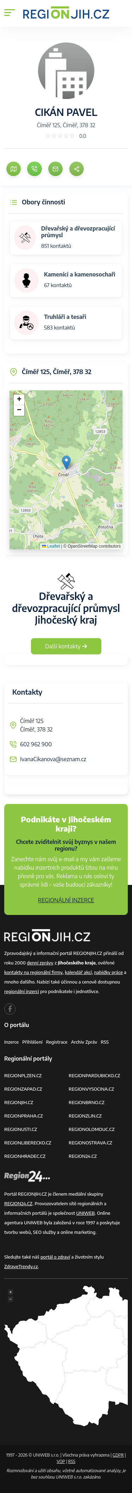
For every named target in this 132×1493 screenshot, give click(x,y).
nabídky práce (108, 972)
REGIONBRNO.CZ (87, 1102)
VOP (61, 1461)
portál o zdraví (55, 1257)
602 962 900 (36, 744)
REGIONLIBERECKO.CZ (27, 1142)
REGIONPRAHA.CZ (23, 1116)
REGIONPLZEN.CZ (23, 1075)
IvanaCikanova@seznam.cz (53, 759)
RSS (105, 1042)
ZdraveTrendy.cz (21, 1266)
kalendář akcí (78, 972)
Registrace (57, 1042)
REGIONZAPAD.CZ (23, 1089)
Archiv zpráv (84, 1042)
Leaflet (51, 546)
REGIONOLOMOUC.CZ (92, 1129)
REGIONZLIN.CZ (85, 1116)
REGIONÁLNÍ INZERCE (66, 900)
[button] (66, 462)
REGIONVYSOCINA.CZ (91, 1089)
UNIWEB (85, 1213)
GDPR (118, 1455)
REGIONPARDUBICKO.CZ (94, 1075)
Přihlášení (32, 1042)
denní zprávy (40, 963)
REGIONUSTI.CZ (20, 1129)
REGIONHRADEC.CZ (24, 1156)
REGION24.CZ (83, 1156)
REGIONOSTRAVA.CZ (90, 1142)
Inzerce (11, 1042)
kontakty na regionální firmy (33, 972)
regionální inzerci (21, 991)
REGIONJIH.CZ (18, 1102)
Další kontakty (66, 646)
